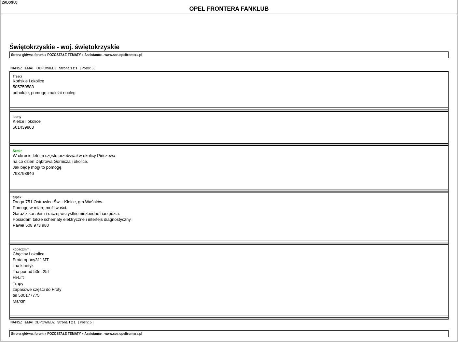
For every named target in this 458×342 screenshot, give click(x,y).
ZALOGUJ (10, 2)
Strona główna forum (27, 55)
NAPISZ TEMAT (22, 68)
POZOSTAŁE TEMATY (64, 55)
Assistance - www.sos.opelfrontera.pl (113, 55)
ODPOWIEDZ (46, 68)
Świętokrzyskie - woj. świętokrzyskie (64, 46)
